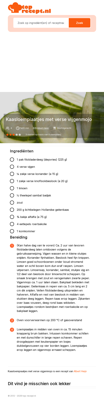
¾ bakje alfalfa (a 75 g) (32, 217)
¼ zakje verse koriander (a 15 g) (37, 174)
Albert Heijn (43, 128)
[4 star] (19, 135)
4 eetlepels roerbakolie (32, 224)
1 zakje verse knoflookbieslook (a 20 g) (42, 181)
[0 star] (7, 135)
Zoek (79, 23)
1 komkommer (26, 231)
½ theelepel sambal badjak (34, 195)
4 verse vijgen (26, 166)
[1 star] (10, 135)
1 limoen (22, 188)
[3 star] (16, 135)
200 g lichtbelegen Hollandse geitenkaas (43, 209)
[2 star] (13, 135)
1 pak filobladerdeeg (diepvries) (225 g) (42, 159)
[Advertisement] (54, 61)
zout (20, 202)
